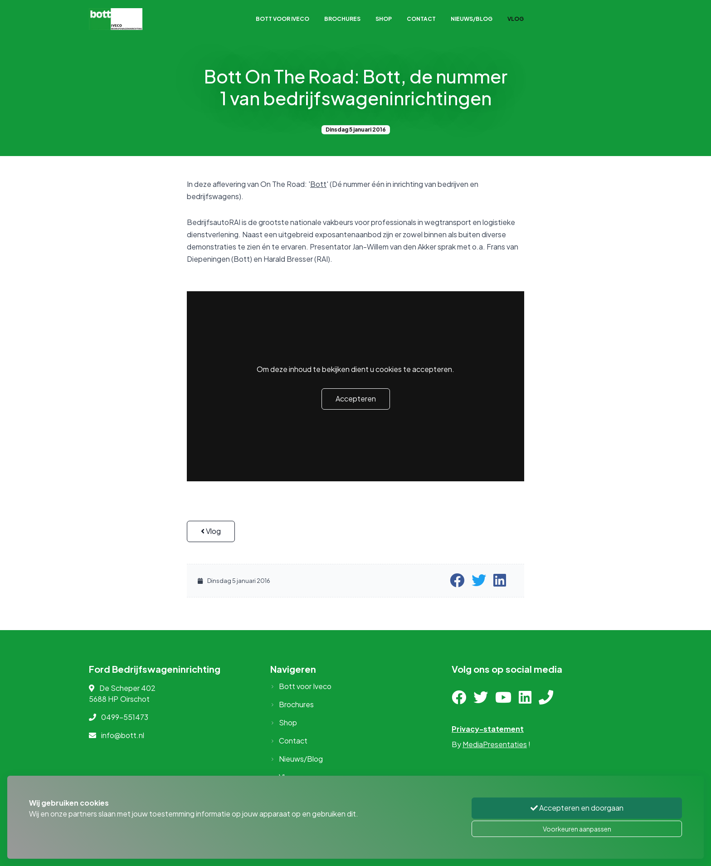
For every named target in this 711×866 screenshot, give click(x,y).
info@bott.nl (122, 735)
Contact (421, 18)
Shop (383, 18)
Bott (318, 184)
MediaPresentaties (495, 744)
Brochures (342, 18)
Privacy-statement (488, 729)
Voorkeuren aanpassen (577, 829)
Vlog (515, 18)
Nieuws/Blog (471, 18)
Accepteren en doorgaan (577, 807)
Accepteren (356, 398)
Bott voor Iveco (282, 18)
